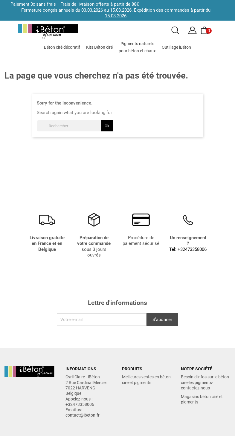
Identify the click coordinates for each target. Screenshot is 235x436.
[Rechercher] (75, 125)
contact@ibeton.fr (82, 415)
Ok (107, 126)
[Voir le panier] (205, 30)
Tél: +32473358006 (188, 249)
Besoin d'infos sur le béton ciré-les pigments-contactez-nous (205, 382)
